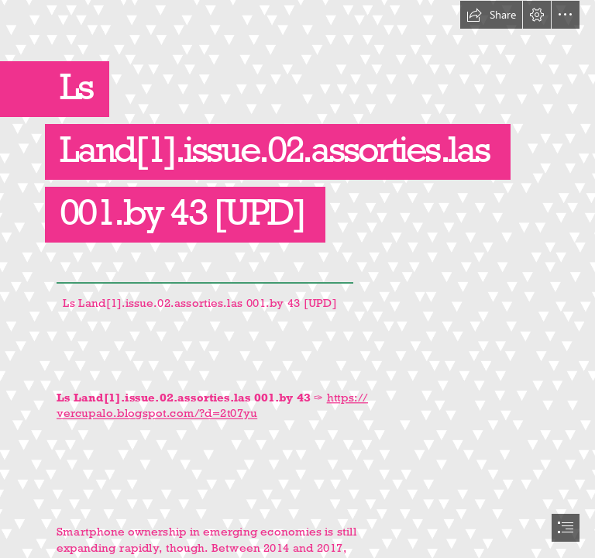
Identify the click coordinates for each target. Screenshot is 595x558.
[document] (297, 279)
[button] (491, 15)
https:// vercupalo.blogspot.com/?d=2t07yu (212, 405)
